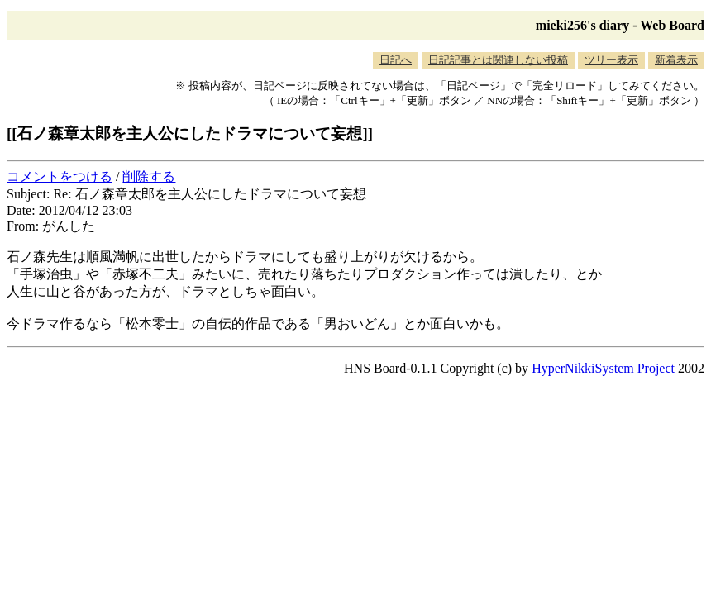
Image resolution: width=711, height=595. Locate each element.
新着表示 (676, 60)
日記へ (395, 60)
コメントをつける (59, 176)
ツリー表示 (611, 60)
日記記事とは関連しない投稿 (498, 60)
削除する (148, 176)
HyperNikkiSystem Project (603, 368)
